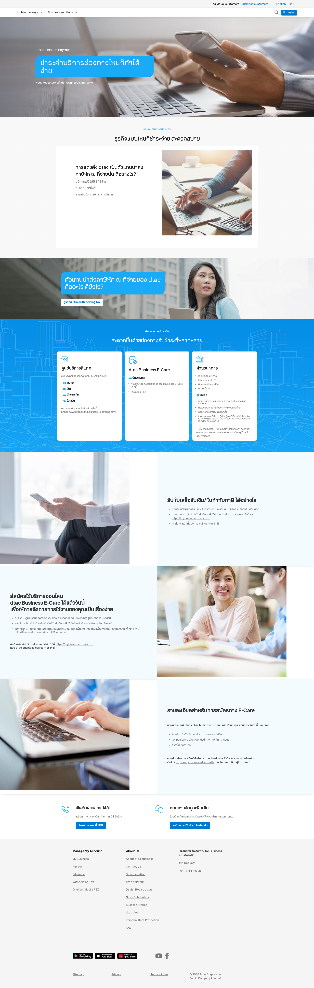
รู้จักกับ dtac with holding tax (82, 302)
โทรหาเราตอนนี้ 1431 (91, 825)
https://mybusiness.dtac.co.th (191, 518)
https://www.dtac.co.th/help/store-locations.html (88, 412)
